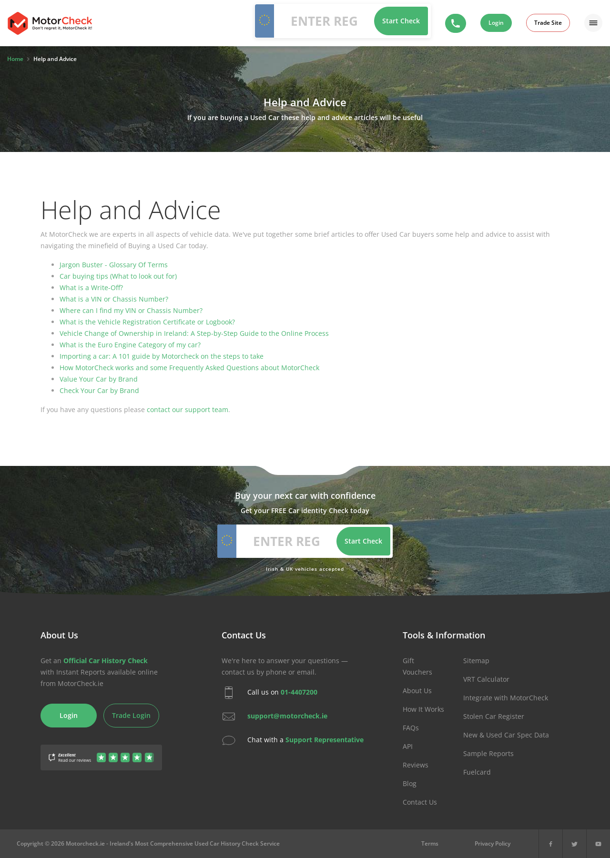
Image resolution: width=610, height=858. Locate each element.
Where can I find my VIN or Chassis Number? (131, 310)
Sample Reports (488, 753)
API (408, 746)
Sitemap (476, 660)
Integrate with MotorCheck (505, 697)
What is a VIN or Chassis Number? (114, 298)
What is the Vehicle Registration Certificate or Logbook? (147, 321)
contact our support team (187, 409)
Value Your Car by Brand (99, 379)
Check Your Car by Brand (99, 390)
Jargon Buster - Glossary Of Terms (114, 264)
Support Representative (324, 739)
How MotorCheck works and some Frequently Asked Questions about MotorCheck (189, 367)
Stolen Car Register (493, 716)
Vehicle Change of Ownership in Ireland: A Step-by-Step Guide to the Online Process (194, 333)
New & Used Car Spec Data (506, 734)
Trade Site (548, 23)
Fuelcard (477, 772)
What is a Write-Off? (91, 287)
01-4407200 (299, 691)
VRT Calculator (486, 679)
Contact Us (420, 802)
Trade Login (131, 715)
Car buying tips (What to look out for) (118, 276)
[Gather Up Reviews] (101, 752)
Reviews (415, 764)
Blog (410, 783)
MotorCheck (50, 23)
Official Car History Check (105, 660)
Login (496, 23)
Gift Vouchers (417, 666)
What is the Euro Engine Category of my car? (130, 344)
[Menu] (593, 23)
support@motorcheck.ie (287, 715)
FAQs (411, 727)
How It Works (423, 709)
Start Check (401, 20)
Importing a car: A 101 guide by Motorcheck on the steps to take (162, 356)
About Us (417, 690)
